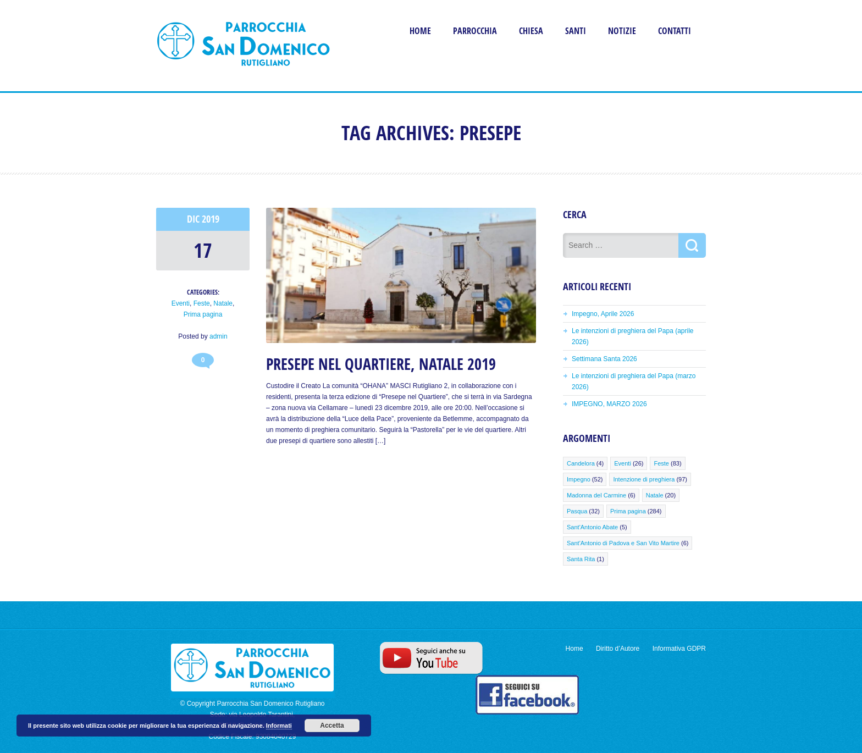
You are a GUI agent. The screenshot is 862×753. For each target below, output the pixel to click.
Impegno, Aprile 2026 (603, 314)
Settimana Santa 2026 (604, 359)
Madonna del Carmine (596, 495)
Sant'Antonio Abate (592, 527)
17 (203, 250)
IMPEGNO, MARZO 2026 (609, 404)
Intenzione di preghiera (644, 479)
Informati (279, 725)
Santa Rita (581, 559)
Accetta (332, 725)
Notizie (622, 31)
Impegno (578, 479)
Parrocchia (475, 31)
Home (420, 31)
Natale (223, 303)
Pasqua (577, 511)
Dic (194, 219)
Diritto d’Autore (617, 648)
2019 (210, 219)
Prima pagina (203, 314)
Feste (202, 303)
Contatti (674, 31)
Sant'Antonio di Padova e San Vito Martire (623, 543)
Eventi (181, 303)
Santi (575, 31)
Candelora (581, 463)
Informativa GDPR (679, 648)
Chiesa (531, 31)
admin (218, 336)
